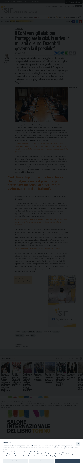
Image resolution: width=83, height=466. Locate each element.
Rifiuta (41, 461)
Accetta (67, 461)
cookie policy (52, 456)
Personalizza (15, 461)
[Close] (78, 444)
